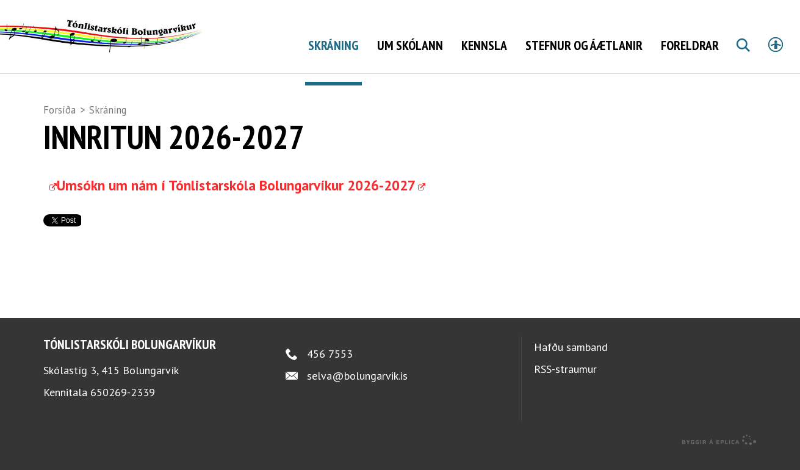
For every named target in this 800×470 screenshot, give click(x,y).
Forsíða (59, 110)
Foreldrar (690, 45)
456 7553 (330, 365)
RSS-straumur (565, 381)
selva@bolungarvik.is (357, 387)
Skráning (107, 110)
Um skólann (410, 45)
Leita (742, 59)
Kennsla (484, 45)
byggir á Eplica (719, 452)
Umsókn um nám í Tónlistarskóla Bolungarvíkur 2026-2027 (236, 196)
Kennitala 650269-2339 (99, 404)
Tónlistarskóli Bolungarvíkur (129, 355)
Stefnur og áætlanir (584, 45)
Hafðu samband (571, 359)
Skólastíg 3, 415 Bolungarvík (111, 382)
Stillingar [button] (775, 44)
